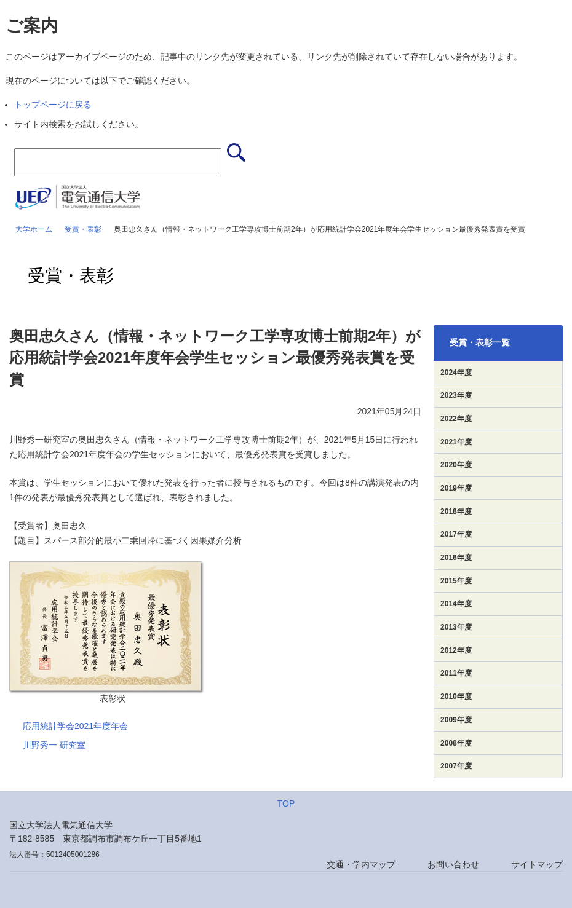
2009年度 (456, 720)
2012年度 (456, 650)
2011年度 (456, 673)
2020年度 (456, 464)
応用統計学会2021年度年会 (75, 726)
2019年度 (456, 488)
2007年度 (456, 766)
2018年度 (456, 511)
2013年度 (456, 627)
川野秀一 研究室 (54, 745)
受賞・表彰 (83, 229)
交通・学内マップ (361, 864)
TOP (286, 803)
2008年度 (456, 743)
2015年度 (456, 581)
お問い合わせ (453, 864)
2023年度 (456, 395)
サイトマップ (537, 864)
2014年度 (456, 603)
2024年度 (456, 372)
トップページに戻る (53, 104)
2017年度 (456, 534)
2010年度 (456, 696)
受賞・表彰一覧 (480, 342)
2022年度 (456, 418)
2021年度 (456, 442)
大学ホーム (33, 229)
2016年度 (456, 557)
